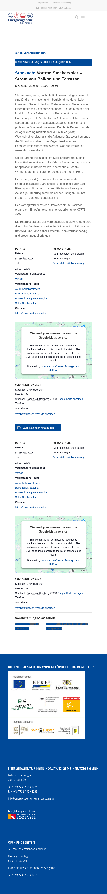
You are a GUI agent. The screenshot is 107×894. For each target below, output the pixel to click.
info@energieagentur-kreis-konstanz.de (31, 799)
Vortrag (19, 278)
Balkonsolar (21, 293)
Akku (18, 289)
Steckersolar (29, 303)
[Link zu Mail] (96, 17)
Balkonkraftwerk (31, 289)
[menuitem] (43, 3)
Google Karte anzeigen (70, 399)
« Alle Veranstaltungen (30, 52)
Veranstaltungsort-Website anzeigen (35, 414)
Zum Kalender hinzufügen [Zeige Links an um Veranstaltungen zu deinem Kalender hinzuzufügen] (38, 427)
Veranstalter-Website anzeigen (70, 263)
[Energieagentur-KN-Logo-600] (44, 18)
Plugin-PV (32, 298)
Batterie (33, 293)
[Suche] (74, 18)
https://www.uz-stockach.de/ (30, 313)
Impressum (43, 2)
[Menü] (83, 17)
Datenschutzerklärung (61, 2)
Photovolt (20, 298)
